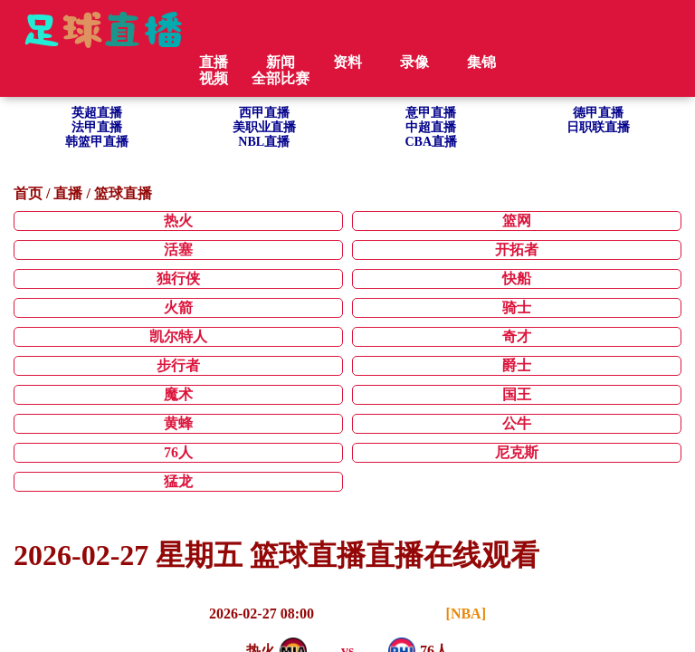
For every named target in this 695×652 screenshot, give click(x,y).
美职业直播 (264, 127)
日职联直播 (598, 127)
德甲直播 (598, 113)
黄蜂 (178, 423)
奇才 (516, 336)
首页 (28, 193)
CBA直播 (431, 142)
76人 (178, 452)
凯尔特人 (178, 336)
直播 (67, 193)
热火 (178, 220)
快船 (516, 278)
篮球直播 (123, 193)
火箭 (178, 307)
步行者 (178, 365)
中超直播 (430, 127)
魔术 (178, 394)
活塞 (178, 249)
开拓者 (516, 249)
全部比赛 (280, 78)
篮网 (516, 220)
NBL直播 (264, 142)
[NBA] (466, 613)
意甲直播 (430, 113)
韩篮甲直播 (97, 142)
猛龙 (178, 481)
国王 (516, 394)
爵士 (516, 365)
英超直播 (96, 113)
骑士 (516, 307)
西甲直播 (264, 113)
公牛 (516, 423)
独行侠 (178, 278)
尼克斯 (516, 452)
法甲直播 (96, 127)
